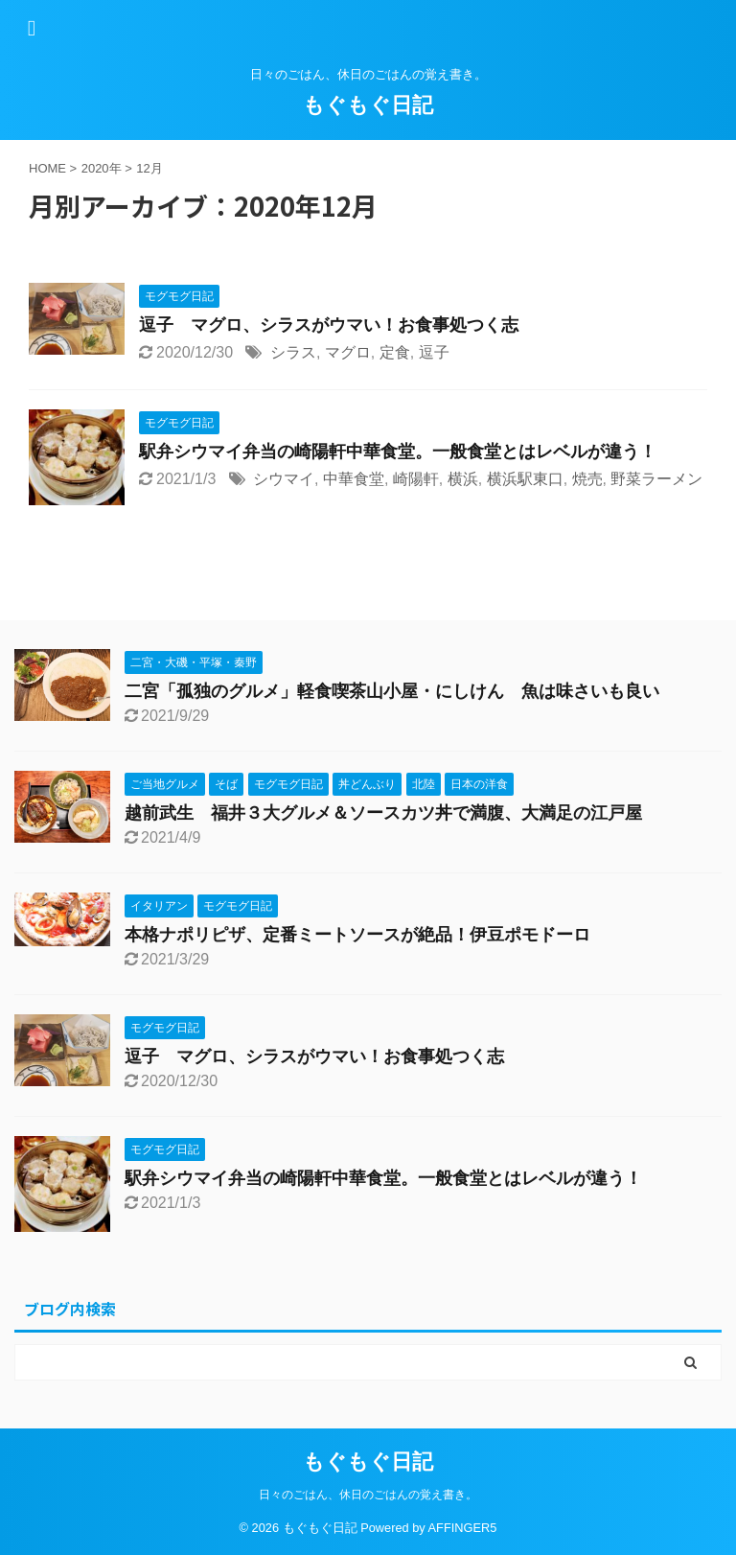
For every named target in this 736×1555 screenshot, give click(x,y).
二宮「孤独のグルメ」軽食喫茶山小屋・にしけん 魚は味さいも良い (392, 691)
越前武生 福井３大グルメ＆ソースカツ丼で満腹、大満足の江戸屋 (383, 813)
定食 (395, 352)
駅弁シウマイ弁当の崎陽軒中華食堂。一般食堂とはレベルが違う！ (397, 451)
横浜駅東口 (525, 479)
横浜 (463, 479)
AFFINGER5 (462, 1527)
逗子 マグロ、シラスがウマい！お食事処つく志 (328, 325)
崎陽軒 (416, 479)
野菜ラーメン (656, 479)
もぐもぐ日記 (368, 105)
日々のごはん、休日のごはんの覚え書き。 (368, 1494)
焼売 (587, 479)
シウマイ (283, 479)
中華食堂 (353, 479)
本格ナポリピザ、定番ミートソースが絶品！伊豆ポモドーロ (357, 934)
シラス (293, 352)
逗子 (434, 352)
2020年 (101, 168)
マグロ (348, 352)
